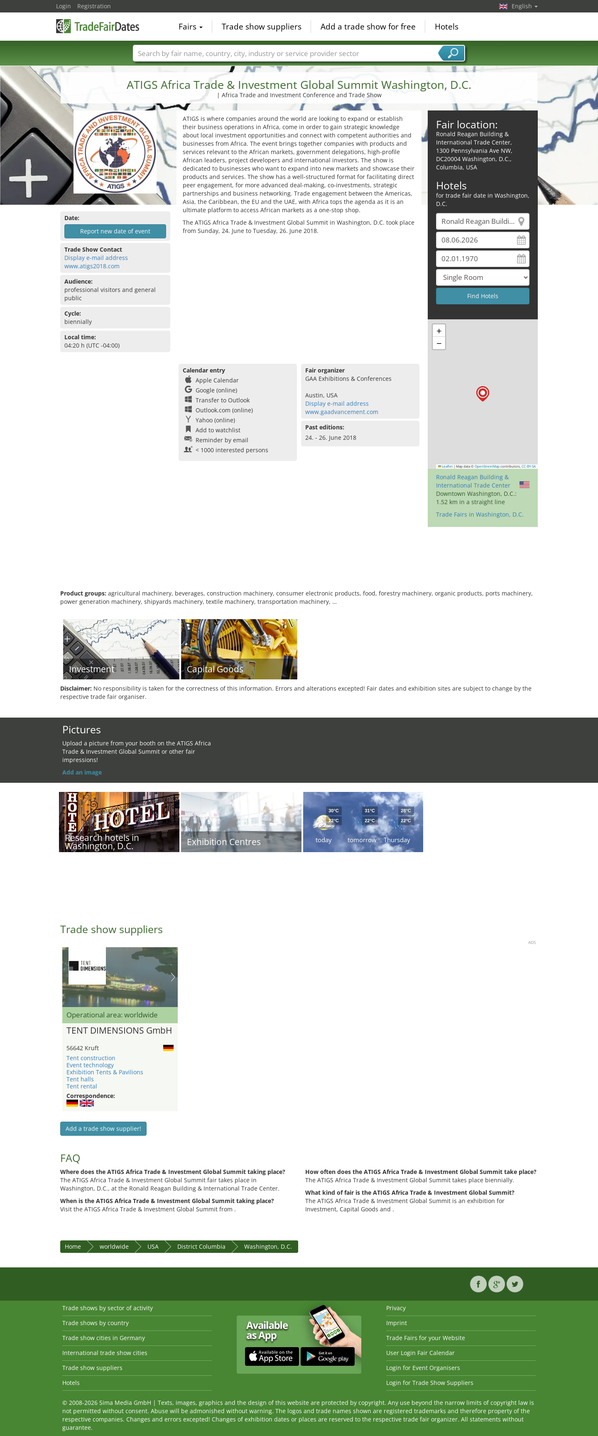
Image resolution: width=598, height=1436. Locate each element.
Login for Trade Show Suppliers (429, 1383)
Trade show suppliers (261, 26)
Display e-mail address (96, 258)
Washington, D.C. (268, 1246)
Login (63, 6)
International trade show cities (104, 1353)
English (525, 6)
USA (153, 1246)
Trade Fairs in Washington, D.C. (480, 514)
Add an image (82, 772)
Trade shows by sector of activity (107, 1308)
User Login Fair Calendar (420, 1353)
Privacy (396, 1308)
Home (73, 1246)
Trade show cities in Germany (103, 1338)
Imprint (396, 1323)
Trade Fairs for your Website (425, 1338)
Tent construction (90, 1058)
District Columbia (201, 1246)
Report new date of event (115, 231)
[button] (482, 393)
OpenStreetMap (487, 466)
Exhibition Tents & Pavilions (104, 1072)
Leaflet (445, 466)
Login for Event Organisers (423, 1368)
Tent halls (80, 1079)
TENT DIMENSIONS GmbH (119, 1030)
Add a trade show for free (368, 26)
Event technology (90, 1065)
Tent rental (81, 1086)
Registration (94, 6)
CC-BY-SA (529, 466)
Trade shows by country (95, 1323)
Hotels (446, 26)
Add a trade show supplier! (103, 1128)
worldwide (114, 1246)
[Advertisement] (299, 297)
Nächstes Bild (173, 977)
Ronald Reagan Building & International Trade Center (473, 481)
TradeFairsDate (97, 25)
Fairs (191, 26)
